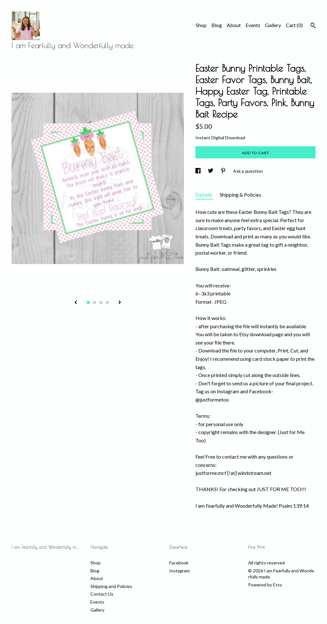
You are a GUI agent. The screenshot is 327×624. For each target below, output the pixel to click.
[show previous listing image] (75, 303)
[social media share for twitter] (211, 171)
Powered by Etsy (265, 584)
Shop (201, 25)
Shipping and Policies (111, 586)
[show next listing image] (119, 303)
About (234, 25)
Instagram (179, 570)
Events (253, 25)
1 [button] (88, 302)
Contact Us (101, 594)
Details (204, 195)
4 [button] (107, 302)
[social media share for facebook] (198, 171)
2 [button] (94, 302)
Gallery (273, 25)
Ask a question (248, 171)
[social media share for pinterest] (224, 171)
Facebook (178, 562)
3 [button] (101, 302)
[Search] (313, 26)
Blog (216, 25)
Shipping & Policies (240, 195)
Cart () (294, 25)
